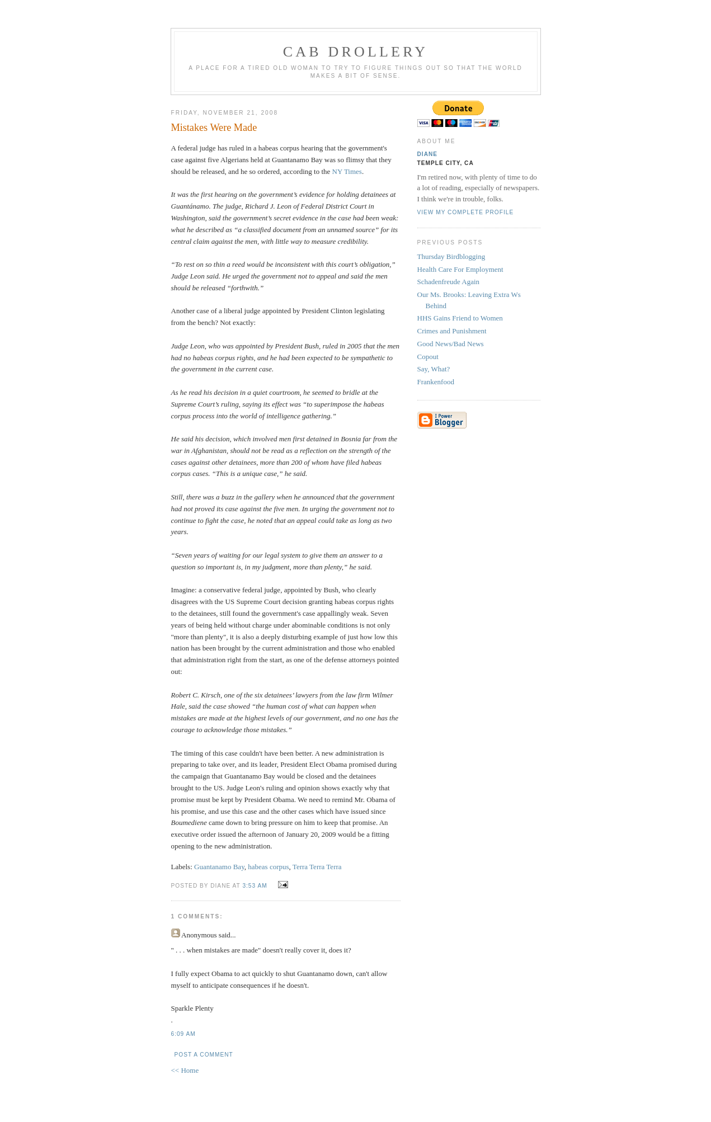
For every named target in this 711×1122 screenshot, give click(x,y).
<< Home (185, 1070)
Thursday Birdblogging (451, 256)
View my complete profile (465, 212)
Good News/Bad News (450, 344)
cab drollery (356, 52)
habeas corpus (268, 866)
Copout (428, 356)
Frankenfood (435, 382)
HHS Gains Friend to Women (460, 318)
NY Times (347, 171)
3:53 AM (254, 886)
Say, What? (433, 369)
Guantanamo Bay (219, 866)
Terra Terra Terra (317, 866)
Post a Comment (204, 1055)
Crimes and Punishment (452, 331)
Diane (427, 154)
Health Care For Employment (460, 269)
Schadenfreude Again (448, 281)
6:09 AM (183, 1034)
